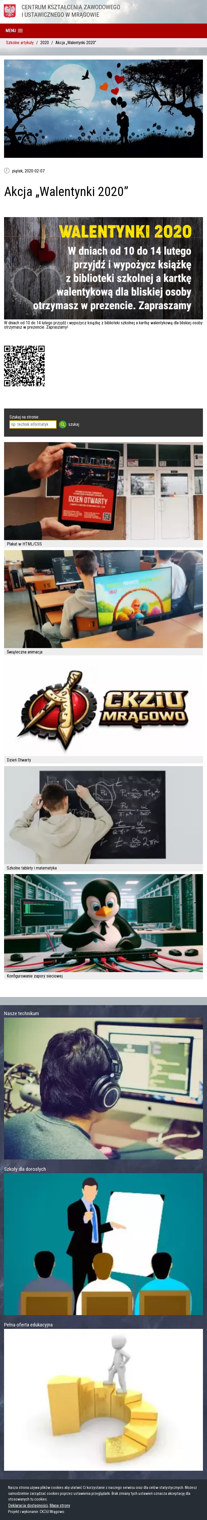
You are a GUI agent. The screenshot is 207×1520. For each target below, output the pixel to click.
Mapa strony (59, 1505)
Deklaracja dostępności (28, 1505)
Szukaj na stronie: (24, 417)
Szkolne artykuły (20, 42)
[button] (14, 30)
